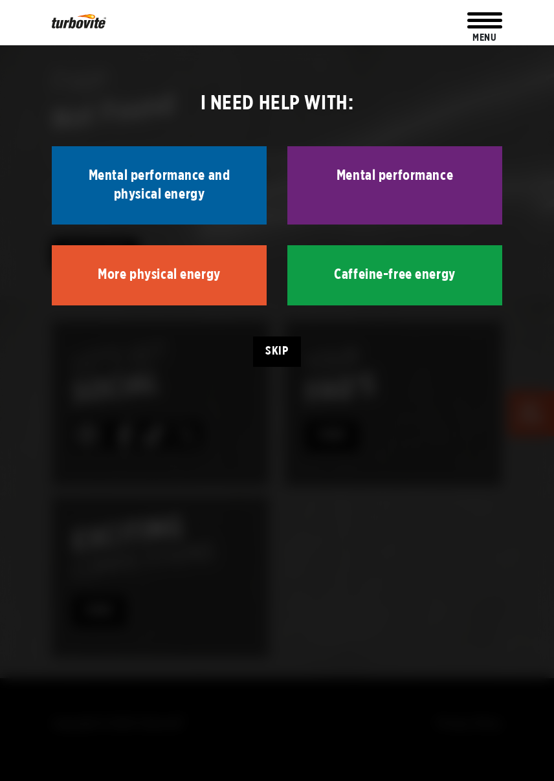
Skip (276, 351)
